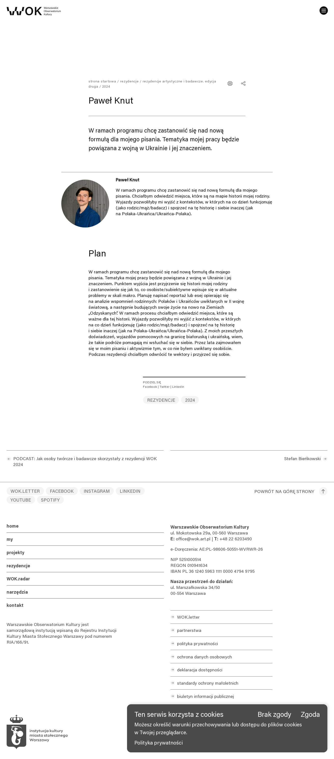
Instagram (97, 491)
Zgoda (310, 714)
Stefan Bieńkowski (302, 458)
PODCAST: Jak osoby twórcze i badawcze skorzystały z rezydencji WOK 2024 (85, 461)
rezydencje (161, 400)
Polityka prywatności (158, 742)
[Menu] (323, 11)
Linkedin (178, 386)
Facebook (150, 386)
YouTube (21, 500)
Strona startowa (102, 81)
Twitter (164, 386)
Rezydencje (129, 81)
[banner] (227, 728)
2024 (190, 400)
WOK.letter (25, 491)
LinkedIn (130, 491)
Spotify (50, 500)
